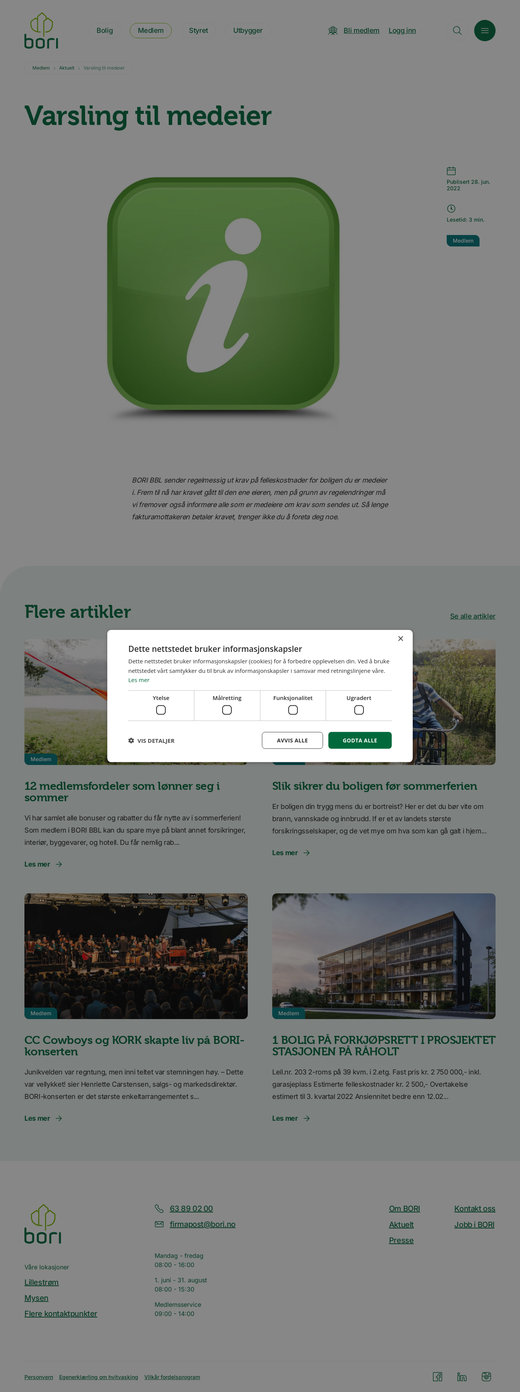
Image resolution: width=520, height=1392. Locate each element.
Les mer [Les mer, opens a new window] (139, 680)
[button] (151, 740)
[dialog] (260, 696)
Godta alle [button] (360, 740)
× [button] (400, 639)
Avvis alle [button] (292, 740)
